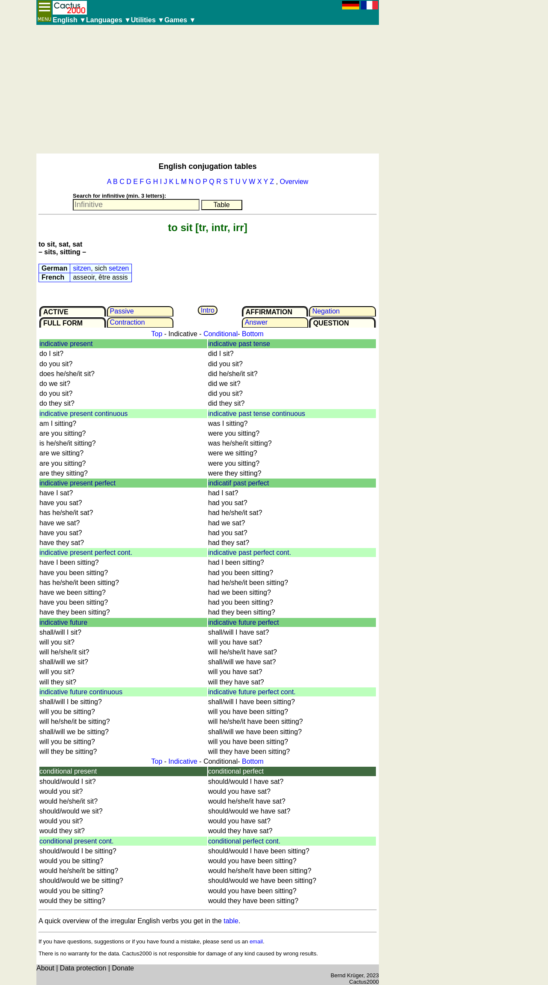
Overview (294, 181)
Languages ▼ (108, 20)
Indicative (182, 761)
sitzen (82, 268)
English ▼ (69, 20)
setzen (119, 268)
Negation (326, 311)
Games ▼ (180, 20)
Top (156, 333)
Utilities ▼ (147, 20)
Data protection (83, 968)
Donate (123, 968)
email (256, 941)
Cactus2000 (364, 982)
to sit (180, 227)
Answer (256, 322)
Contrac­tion (127, 322)
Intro (207, 310)
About (45, 968)
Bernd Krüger (347, 975)
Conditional (220, 333)
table (230, 921)
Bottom (253, 333)
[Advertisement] (207, 89)
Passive (122, 311)
